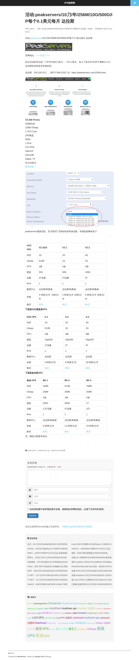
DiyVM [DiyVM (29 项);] (96, 603)
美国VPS (76, 29)
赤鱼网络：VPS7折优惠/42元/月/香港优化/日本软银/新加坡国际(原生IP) (57, 562)
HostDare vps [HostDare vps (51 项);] (69, 608)
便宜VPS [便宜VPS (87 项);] (42, 629)
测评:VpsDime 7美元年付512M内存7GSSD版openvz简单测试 (97, 562)
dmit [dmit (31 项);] (99, 603)
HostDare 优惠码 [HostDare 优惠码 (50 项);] (86, 608)
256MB (49, 29)
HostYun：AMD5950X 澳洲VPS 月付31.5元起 (91, 549)
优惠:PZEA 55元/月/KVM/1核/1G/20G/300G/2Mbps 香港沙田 (97, 571)
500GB (55, 29)
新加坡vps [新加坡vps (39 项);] (82, 629)
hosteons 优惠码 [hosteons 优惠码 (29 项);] (36, 613)
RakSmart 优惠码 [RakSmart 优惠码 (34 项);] (68, 623)
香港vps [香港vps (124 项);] (42, 635)
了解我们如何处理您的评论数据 (76, 526)
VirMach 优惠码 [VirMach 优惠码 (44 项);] (102, 623)
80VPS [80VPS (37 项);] (30, 604)
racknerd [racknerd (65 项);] (78, 617)
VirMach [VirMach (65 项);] (80, 622)
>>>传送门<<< (43, 55)
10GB (44, 29)
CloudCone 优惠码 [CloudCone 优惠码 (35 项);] (85, 604)
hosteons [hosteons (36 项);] (99, 609)
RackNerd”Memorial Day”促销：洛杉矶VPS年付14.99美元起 (97, 566)
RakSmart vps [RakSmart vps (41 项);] (54, 623)
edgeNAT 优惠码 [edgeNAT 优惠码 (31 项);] (43, 608)
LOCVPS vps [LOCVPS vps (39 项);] (50, 618)
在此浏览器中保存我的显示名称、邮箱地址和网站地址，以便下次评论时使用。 (68, 509)
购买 (41, 304)
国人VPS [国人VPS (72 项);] (62, 629)
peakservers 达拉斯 (58, 450)
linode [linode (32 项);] (29, 618)
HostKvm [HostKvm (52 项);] (47, 613)
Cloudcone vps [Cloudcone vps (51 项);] (69, 603)
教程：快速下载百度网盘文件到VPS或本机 (90, 553)
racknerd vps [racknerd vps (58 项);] (91, 617)
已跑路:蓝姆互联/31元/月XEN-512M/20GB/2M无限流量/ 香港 (97, 584)
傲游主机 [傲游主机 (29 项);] (52, 629)
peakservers (36, 38)
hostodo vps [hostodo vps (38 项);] (92, 613)
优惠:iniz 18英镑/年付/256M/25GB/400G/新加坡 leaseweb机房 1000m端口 (103, 557)
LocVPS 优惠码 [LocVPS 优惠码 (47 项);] (64, 618)
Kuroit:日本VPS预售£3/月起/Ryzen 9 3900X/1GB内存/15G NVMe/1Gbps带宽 (104, 544)
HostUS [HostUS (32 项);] (100, 613)
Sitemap (48, 657)
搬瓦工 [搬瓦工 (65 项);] (73, 628)
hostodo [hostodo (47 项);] (82, 613)
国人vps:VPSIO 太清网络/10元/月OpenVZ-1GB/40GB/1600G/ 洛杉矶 (101, 580)
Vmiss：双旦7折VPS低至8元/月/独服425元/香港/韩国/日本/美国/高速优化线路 (60, 566)
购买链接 (29, 167)
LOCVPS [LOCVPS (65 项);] (38, 617)
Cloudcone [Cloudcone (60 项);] (54, 603)
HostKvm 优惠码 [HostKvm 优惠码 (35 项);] (71, 613)
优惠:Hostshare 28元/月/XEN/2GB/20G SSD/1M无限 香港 (96, 575)
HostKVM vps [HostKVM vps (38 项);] (58, 613)
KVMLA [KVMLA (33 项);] (106, 613)
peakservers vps (44, 450)
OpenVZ (62, 29)
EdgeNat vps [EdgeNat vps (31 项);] (31, 608)
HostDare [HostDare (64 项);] (55, 608)
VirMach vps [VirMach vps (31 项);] (90, 623)
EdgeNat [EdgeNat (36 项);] (105, 604)
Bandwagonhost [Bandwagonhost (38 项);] (40, 603)
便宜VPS (69, 29)
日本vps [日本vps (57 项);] (91, 629)
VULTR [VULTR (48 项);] (31, 629)
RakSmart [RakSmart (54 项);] (40, 622)
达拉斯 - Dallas (87, 29)
